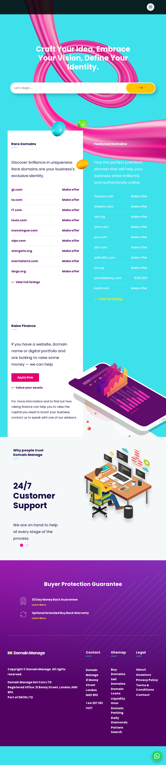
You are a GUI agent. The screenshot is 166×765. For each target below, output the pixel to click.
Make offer (70, 189)
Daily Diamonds (119, 720)
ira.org (99, 268)
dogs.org (18, 271)
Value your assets (29, 388)
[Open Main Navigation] (150, 7)
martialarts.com (24, 261)
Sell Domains (118, 681)
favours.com (103, 196)
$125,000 (140, 278)
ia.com (16, 200)
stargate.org (21, 251)
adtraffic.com (104, 257)
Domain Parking (117, 710)
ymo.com (101, 227)
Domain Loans (117, 691)
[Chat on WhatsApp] (157, 756)
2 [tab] (27, 545)
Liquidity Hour (118, 700)
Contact (143, 695)
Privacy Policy (147, 680)
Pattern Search (117, 729)
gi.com (16, 189)
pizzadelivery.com (107, 278)
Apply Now (25, 377)
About (141, 669)
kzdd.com (101, 288)
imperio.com (103, 206)
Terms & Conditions (145, 687)
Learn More (39, 604)
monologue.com (24, 230)
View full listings (28, 282)
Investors (143, 675)
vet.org (99, 217)
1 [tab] (21, 545)
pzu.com (100, 237)
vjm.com (100, 247)
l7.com (16, 210)
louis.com (19, 220)
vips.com (18, 241)
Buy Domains (118, 671)
